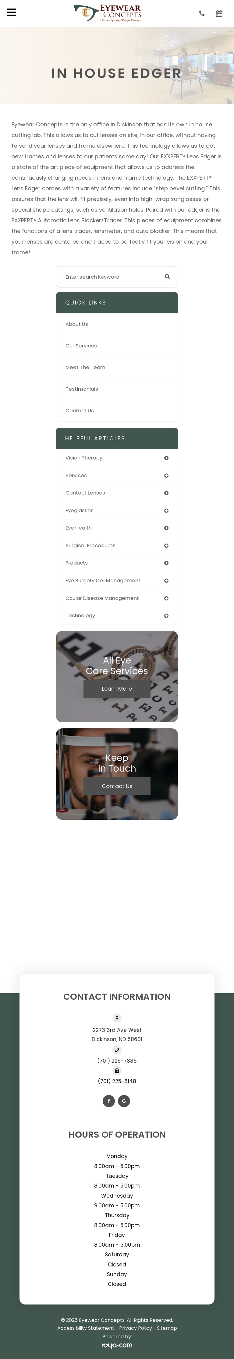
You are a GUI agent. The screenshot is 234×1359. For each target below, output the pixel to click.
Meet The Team (85, 367)
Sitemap (167, 1328)
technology (80, 615)
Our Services (81, 345)
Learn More (117, 688)
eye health (79, 527)
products (77, 562)
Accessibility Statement (85, 1328)
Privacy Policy (135, 1328)
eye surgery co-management (103, 580)
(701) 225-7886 (117, 1061)
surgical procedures (90, 545)
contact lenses (85, 492)
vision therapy (84, 457)
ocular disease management (102, 598)
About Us (77, 324)
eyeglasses (80, 510)
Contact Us (80, 410)
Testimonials (82, 389)
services (76, 475)
